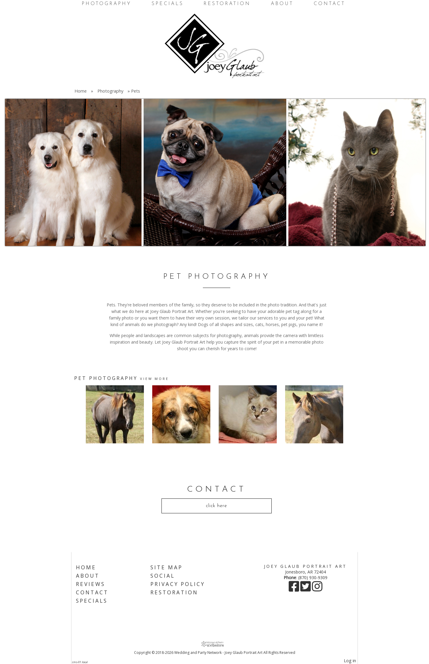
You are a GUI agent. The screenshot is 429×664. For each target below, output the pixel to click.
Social (162, 575)
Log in (350, 660)
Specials (168, 3)
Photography (106, 3)
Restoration (227, 3)
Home (80, 91)
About (282, 3)
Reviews (90, 584)
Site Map (166, 567)
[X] (306, 589)
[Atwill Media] (214, 644)
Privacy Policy (177, 584)
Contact (329, 3)
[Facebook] (294, 589)
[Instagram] (317, 589)
